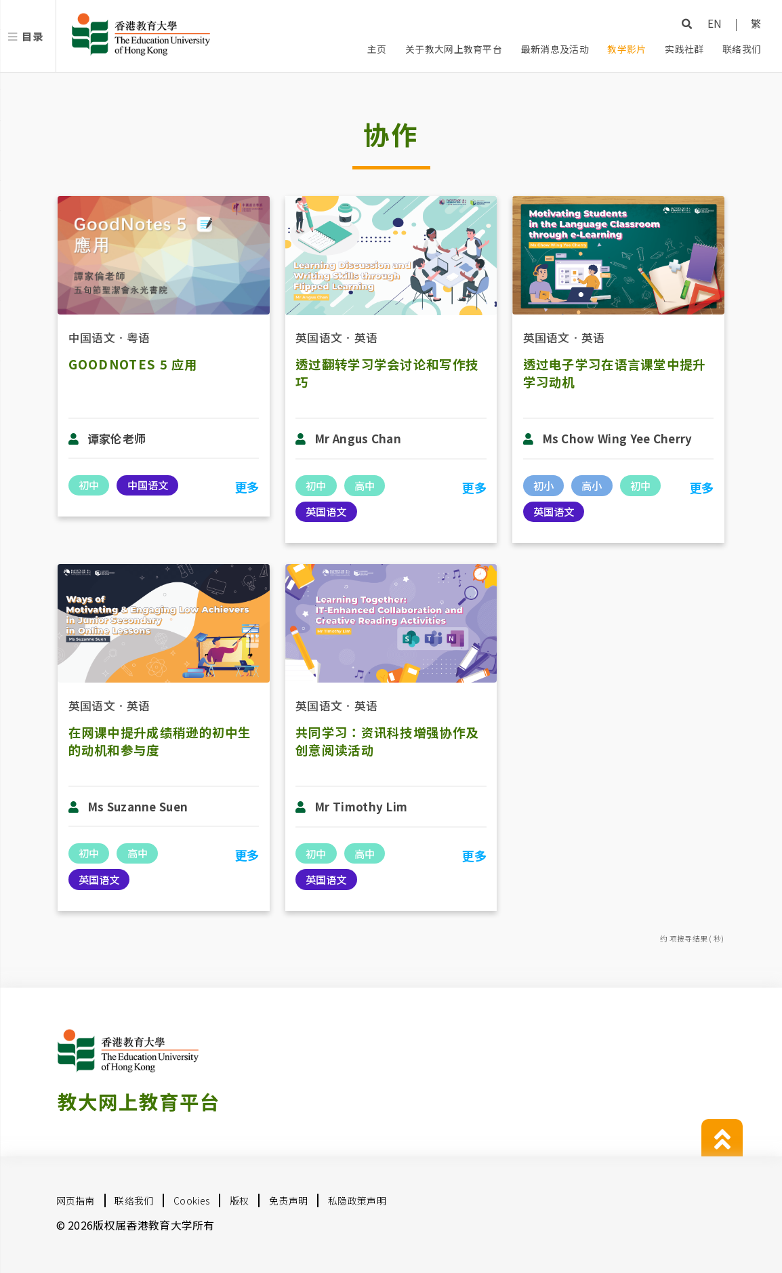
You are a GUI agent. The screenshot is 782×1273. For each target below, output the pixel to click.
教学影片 (626, 49)
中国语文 (91, 337)
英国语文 (318, 337)
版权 (239, 1200)
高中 (364, 485)
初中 (89, 484)
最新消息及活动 (555, 49)
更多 (247, 487)
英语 (366, 337)
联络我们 (741, 49)
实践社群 (684, 49)
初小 (543, 485)
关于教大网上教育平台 (453, 49)
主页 (377, 49)
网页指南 (75, 1200)
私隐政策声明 (357, 1200)
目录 (32, 35)
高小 (591, 485)
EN (714, 23)
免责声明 (288, 1200)
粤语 (138, 337)
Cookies (191, 1200)
